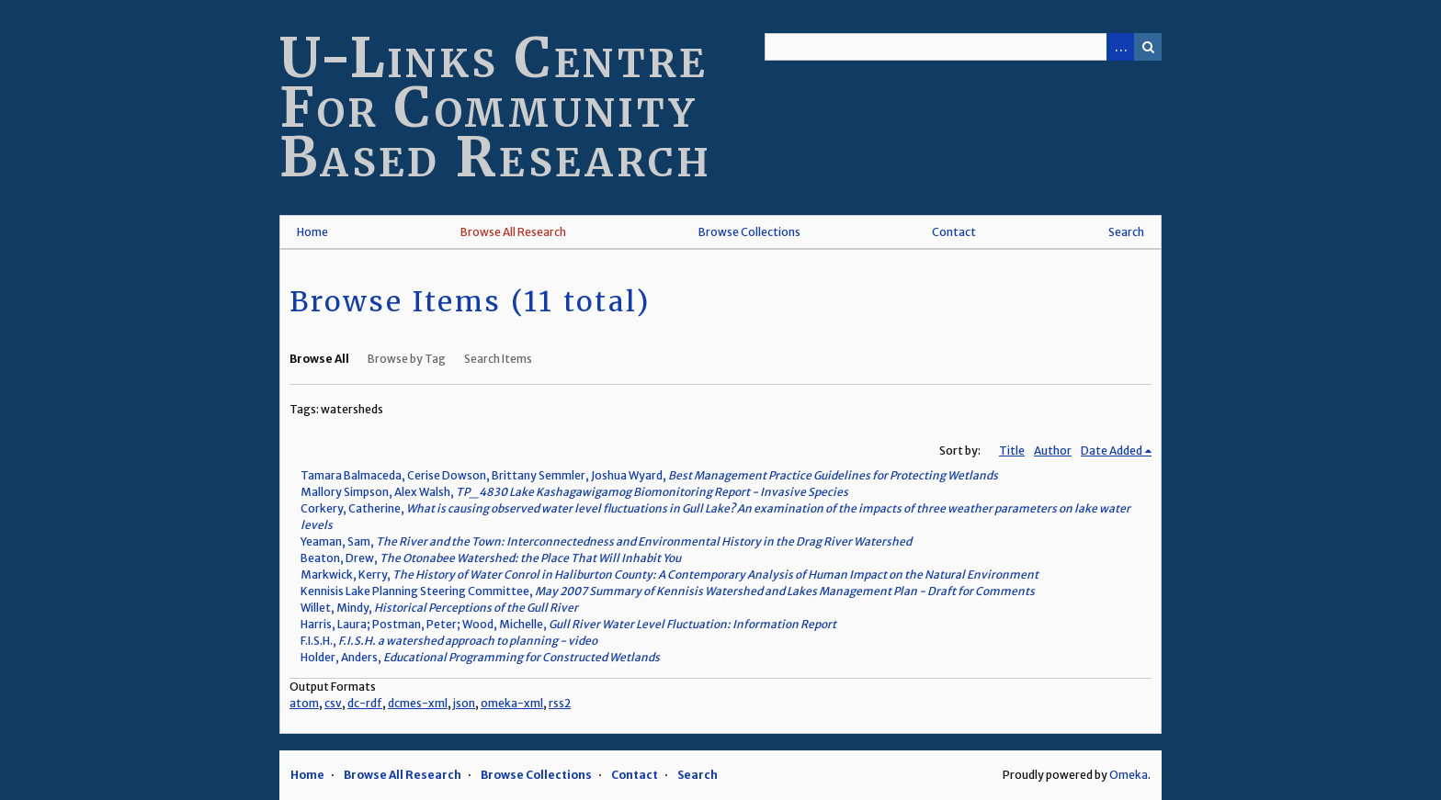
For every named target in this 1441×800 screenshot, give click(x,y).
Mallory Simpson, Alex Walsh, (574, 492)
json (464, 703)
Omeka (1128, 775)
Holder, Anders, (480, 657)
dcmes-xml (418, 703)
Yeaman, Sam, (606, 541)
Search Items (498, 359)
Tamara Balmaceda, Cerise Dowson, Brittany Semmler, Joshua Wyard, (649, 475)
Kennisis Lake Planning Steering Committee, (668, 591)
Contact (954, 232)
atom (304, 703)
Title (1012, 450)
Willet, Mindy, (439, 607)
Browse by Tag (407, 359)
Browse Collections (749, 232)
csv (333, 703)
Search (1148, 47)
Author (1053, 450)
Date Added (1111, 450)
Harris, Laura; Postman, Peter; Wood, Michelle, (568, 624)
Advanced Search (1120, 47)
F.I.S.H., (449, 641)
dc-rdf (364, 703)
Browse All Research (513, 232)
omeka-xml (512, 703)
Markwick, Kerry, (669, 574)
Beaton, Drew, (491, 558)
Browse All (319, 359)
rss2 (560, 703)
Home (312, 232)
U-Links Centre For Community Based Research (495, 107)
